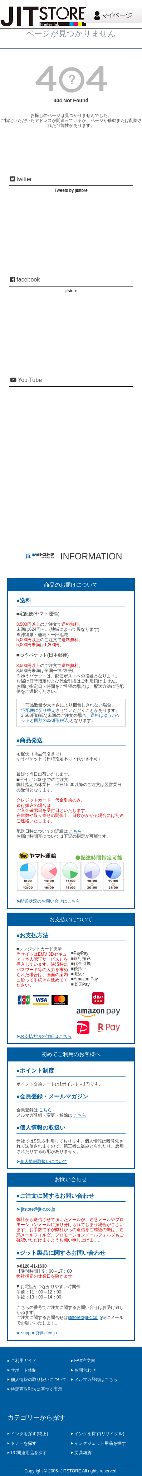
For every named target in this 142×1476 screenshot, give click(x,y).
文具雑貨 (83, 1452)
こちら (75, 831)
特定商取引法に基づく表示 (36, 1389)
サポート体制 (23, 1370)
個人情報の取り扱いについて (39, 1379)
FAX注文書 (85, 1360)
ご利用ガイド (23, 1360)
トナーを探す (23, 1443)
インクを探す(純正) (29, 1433)
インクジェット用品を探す (100, 1443)
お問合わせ (85, 1370)
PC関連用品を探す (29, 1452)
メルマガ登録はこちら (95, 1379)
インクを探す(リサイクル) (99, 1433)
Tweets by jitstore (71, 190)
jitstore (71, 290)
